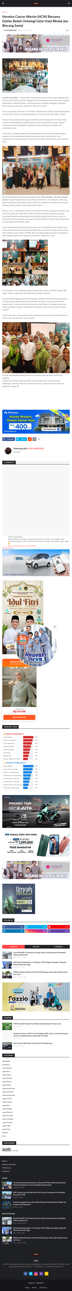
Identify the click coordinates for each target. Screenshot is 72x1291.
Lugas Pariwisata (7, 1115)
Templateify (40, 1283)
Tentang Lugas (6, 1168)
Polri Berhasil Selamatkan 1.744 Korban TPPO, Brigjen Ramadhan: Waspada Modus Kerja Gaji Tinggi (39, 963)
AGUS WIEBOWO (35, 448)
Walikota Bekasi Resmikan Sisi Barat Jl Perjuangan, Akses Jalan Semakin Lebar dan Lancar (40, 973)
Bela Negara (6, 1061)
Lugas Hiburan (7, 1081)
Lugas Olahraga (7, 1109)
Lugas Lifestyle (7, 1102)
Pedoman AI (6, 1171)
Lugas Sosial (6, 1129)
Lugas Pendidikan (7, 1119)
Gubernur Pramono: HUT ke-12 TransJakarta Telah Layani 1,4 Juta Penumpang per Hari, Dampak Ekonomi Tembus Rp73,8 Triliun (40, 1035)
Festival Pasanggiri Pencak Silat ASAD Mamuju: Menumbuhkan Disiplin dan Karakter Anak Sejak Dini (39, 1203)
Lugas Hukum (6, 1085)
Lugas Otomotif (7, 1112)
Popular (13, 947)
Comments (58, 947)
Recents (36, 947)
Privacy (34, 1287)
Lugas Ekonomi (7, 1078)
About (27, 1287)
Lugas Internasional (8, 1088)
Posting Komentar (8, 548)
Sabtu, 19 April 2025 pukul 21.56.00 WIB (21, 546)
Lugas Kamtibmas (8, 1092)
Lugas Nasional (7, 1068)
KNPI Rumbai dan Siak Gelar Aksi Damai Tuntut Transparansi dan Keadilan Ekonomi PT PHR (39, 1193)
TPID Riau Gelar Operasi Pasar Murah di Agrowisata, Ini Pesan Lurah (37, 1024)
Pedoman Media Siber (9, 1164)
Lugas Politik (6, 1126)
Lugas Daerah (6, 1075)
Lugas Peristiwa (7, 1122)
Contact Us (43, 1287)
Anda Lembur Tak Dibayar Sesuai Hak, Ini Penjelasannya (32, 1043)
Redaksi (4, 1161)
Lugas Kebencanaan (8, 1095)
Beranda (4, 12)
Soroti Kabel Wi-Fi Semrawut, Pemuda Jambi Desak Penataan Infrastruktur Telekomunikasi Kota (39, 954)
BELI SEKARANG (19, 717)
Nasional (5, 1132)
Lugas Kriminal (7, 1098)
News (4, 1136)
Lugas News (6, 1071)
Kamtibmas (6, 1065)
